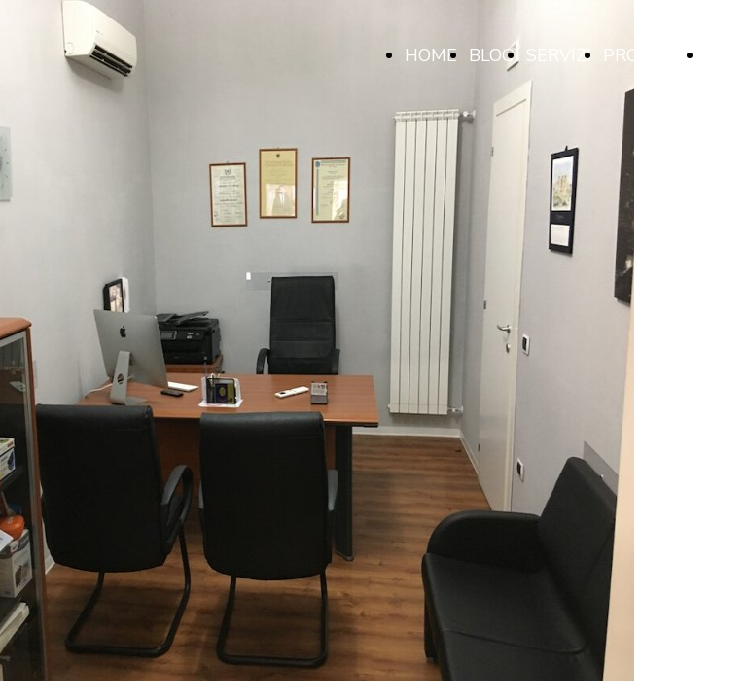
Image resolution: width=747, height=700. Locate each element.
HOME (431, 55)
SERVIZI (558, 55)
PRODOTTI (648, 55)
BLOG (492, 55)
